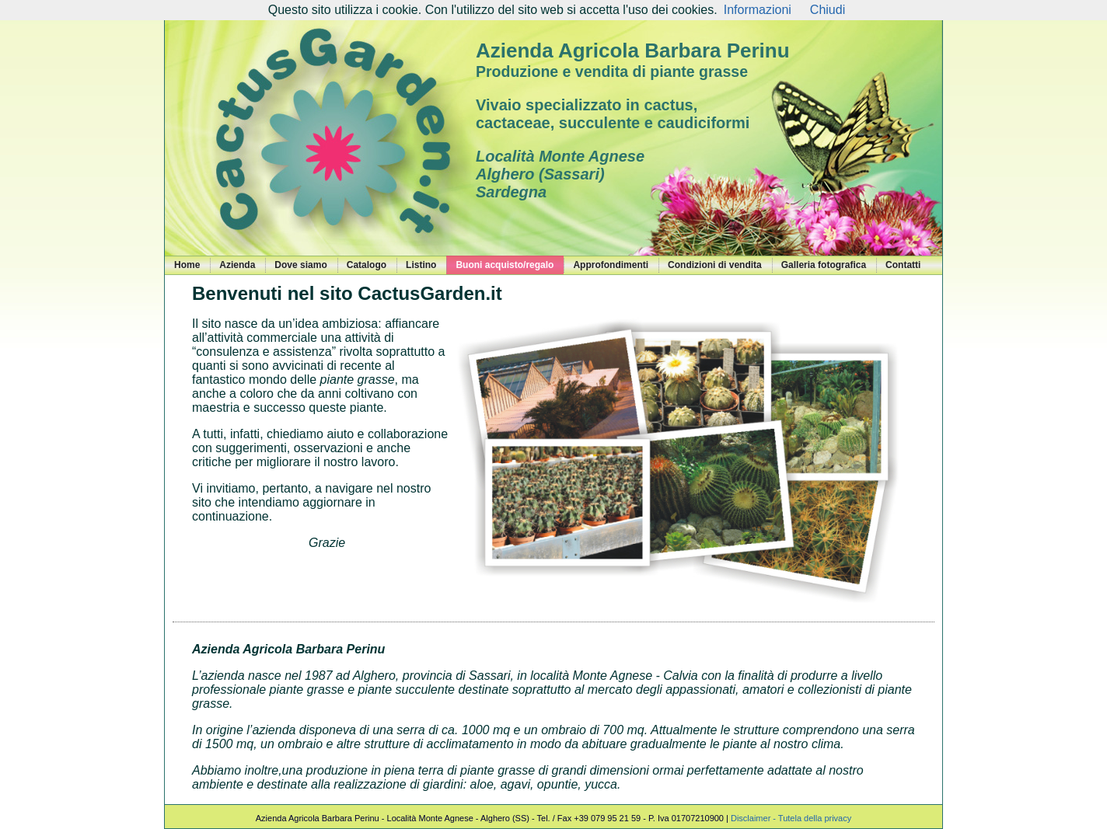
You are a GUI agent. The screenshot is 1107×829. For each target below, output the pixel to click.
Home (187, 264)
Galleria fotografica (823, 264)
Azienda (237, 264)
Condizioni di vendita (715, 264)
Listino (421, 264)
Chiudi (827, 9)
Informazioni (757, 9)
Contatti (902, 264)
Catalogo (366, 264)
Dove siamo (300, 264)
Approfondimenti (610, 264)
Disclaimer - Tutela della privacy (791, 818)
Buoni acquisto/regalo (505, 264)
